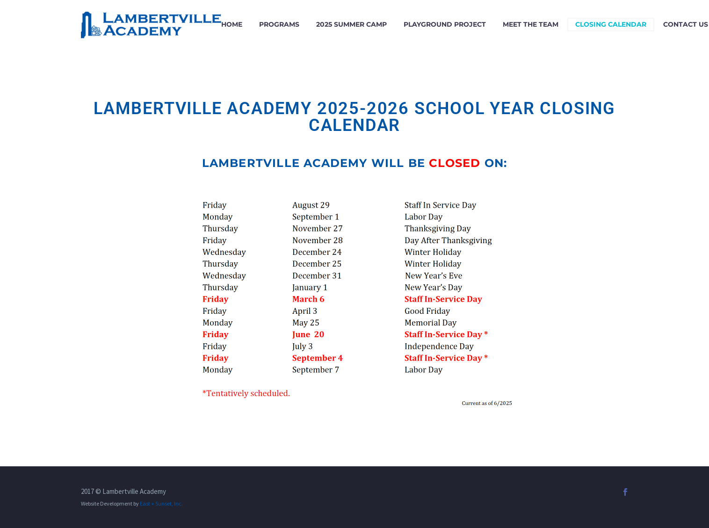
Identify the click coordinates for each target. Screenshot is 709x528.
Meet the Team (530, 24)
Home (231, 24)
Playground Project (445, 24)
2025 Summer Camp (351, 24)
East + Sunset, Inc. (161, 503)
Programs (279, 24)
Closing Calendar (610, 24)
